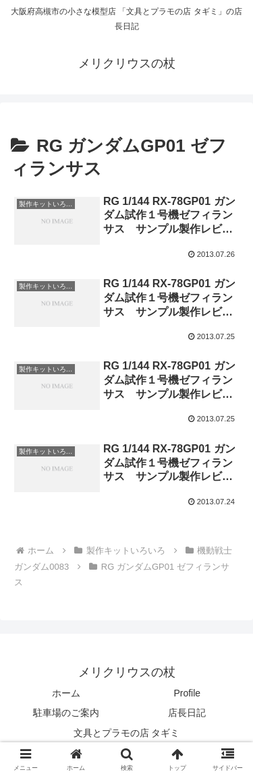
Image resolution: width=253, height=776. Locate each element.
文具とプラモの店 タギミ (127, 732)
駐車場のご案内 (66, 712)
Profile (186, 693)
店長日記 (187, 712)
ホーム (66, 693)
